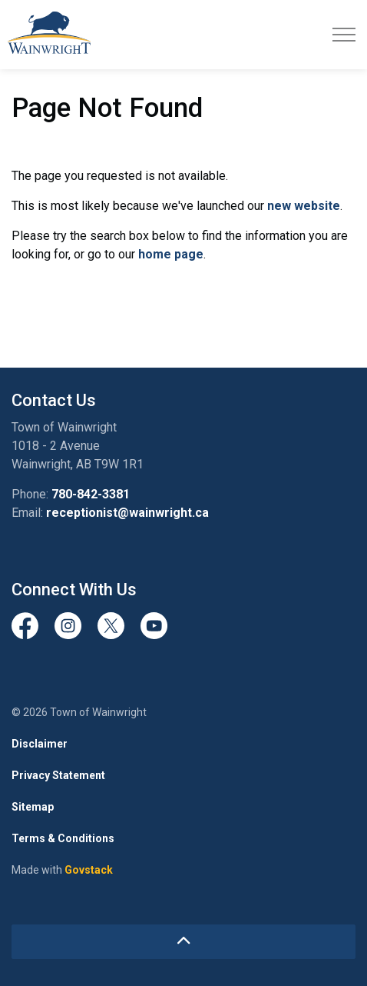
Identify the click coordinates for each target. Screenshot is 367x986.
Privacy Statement (58, 775)
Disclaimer (40, 744)
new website (303, 205)
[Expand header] (344, 34)
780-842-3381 (90, 494)
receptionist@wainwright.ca (127, 512)
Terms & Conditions (63, 838)
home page (170, 254)
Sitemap (33, 807)
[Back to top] (183, 941)
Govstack (88, 870)
